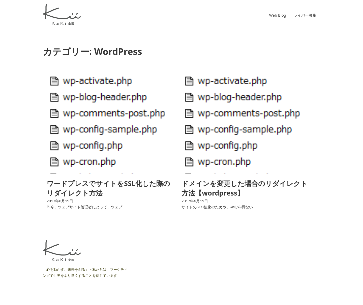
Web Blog (277, 15)
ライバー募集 (305, 15)
